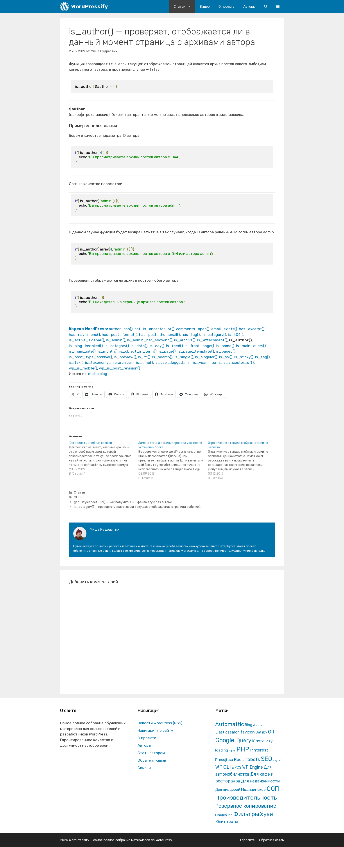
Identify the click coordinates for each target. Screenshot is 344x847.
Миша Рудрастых (104, 529)
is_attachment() (212, 340)
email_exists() (224, 329)
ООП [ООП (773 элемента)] (273, 788)
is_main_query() (251, 346)
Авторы (249, 7)
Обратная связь (152, 760)
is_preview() (125, 357)
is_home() (225, 346)
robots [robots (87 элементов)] (252, 759)
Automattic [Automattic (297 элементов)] (229, 724)
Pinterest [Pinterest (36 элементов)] (259, 750)
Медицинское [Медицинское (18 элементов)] (253, 789)
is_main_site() (82, 351)
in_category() (214, 334)
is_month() (107, 351)
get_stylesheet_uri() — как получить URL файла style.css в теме (123, 502)
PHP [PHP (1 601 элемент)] (242, 749)
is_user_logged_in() (173, 362)
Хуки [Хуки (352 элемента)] (266, 814)
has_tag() (191, 334)
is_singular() (206, 357)
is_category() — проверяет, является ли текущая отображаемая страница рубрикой (137, 507)
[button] (278, 6)
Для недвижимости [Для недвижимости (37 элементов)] (260, 781)
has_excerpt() (252, 329)
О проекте (227, 7)
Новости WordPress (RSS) (160, 723)
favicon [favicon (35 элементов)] (247, 732)
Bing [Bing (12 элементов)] (248, 725)
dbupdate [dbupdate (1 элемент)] (258, 725)
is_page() (167, 351)
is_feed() (174, 346)
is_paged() (225, 351)
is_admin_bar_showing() (149, 340)
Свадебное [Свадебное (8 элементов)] (223, 815)
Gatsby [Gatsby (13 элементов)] (261, 732)
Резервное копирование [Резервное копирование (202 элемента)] (245, 806)
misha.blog (97, 373)
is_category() (117, 346)
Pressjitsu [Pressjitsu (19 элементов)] (224, 759)
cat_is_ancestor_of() (154, 329)
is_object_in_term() (138, 351)
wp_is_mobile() (83, 368)
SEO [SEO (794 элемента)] (266, 758)
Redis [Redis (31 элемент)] (239, 759)
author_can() (121, 329)
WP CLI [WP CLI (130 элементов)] (223, 767)
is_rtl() (144, 357)
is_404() (235, 334)
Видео (205, 7)
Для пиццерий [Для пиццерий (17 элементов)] (227, 789)
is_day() (156, 346)
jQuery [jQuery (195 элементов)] (243, 740)
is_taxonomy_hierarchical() (109, 362)
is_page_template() (195, 351)
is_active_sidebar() (86, 340)
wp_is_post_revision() (119, 368)
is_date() (139, 346)
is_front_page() (199, 346)
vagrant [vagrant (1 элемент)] (277, 760)
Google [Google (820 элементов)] (224, 740)
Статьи (184, 6)
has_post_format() (119, 334)
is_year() (201, 362)
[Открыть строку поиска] (266, 6)
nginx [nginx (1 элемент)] (232, 750)
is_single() (183, 357)
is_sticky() (243, 357)
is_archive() (184, 340)
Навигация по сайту (155, 730)
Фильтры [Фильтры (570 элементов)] (246, 814)
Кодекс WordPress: (89, 328)
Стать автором (151, 753)
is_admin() (115, 340)
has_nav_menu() (84, 334)
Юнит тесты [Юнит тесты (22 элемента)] (226, 821)
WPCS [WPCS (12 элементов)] (236, 767)
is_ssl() (226, 357)
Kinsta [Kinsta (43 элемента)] (258, 740)
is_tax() (76, 362)
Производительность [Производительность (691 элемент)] (246, 797)
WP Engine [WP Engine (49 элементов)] (252, 767)
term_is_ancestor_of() (232, 362)
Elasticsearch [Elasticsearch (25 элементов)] (227, 732)
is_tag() (262, 357)
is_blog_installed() (86, 346)
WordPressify (89, 6)
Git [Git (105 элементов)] (271, 732)
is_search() (162, 357)
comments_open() (193, 329)
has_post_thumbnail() (159, 334)
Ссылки (144, 768)
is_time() (144, 362)
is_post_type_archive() (90, 357)
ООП (77, 497)
